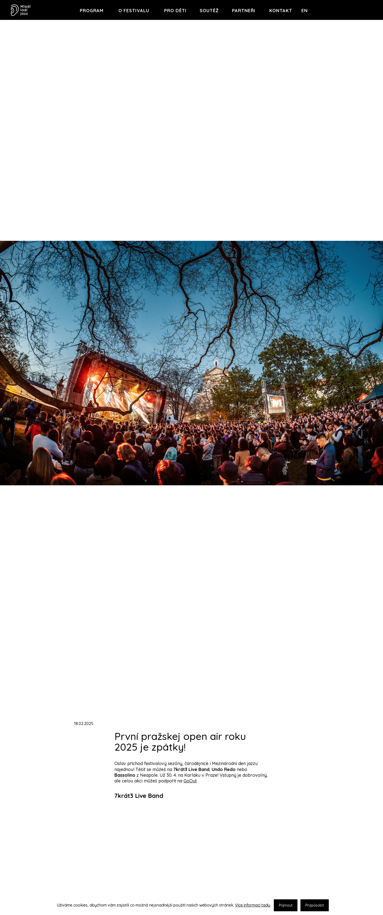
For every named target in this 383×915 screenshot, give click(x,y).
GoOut (190, 781)
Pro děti (175, 10)
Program (91, 10)
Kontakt (280, 10)
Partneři (243, 10)
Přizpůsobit (314, 905)
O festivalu (133, 10)
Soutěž (209, 10)
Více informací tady (252, 905)
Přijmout (285, 905)
